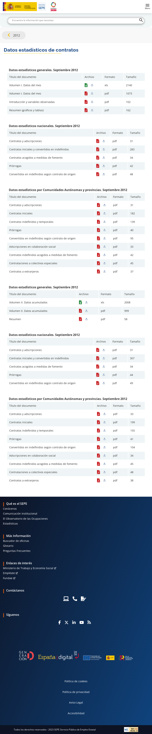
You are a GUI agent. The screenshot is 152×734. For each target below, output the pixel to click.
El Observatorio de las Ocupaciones (25, 518)
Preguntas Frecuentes (16, 551)
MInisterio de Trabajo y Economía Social (28, 568)
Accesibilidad (76, 713)
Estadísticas (10, 523)
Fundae (7, 578)
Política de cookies (76, 681)
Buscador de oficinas (16, 541)
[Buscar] (76, 20)
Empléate (9, 573)
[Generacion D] (76, 655)
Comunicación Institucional (20, 513)
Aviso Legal (76, 702)
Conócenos (10, 508)
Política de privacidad (76, 692)
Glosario (8, 545)
